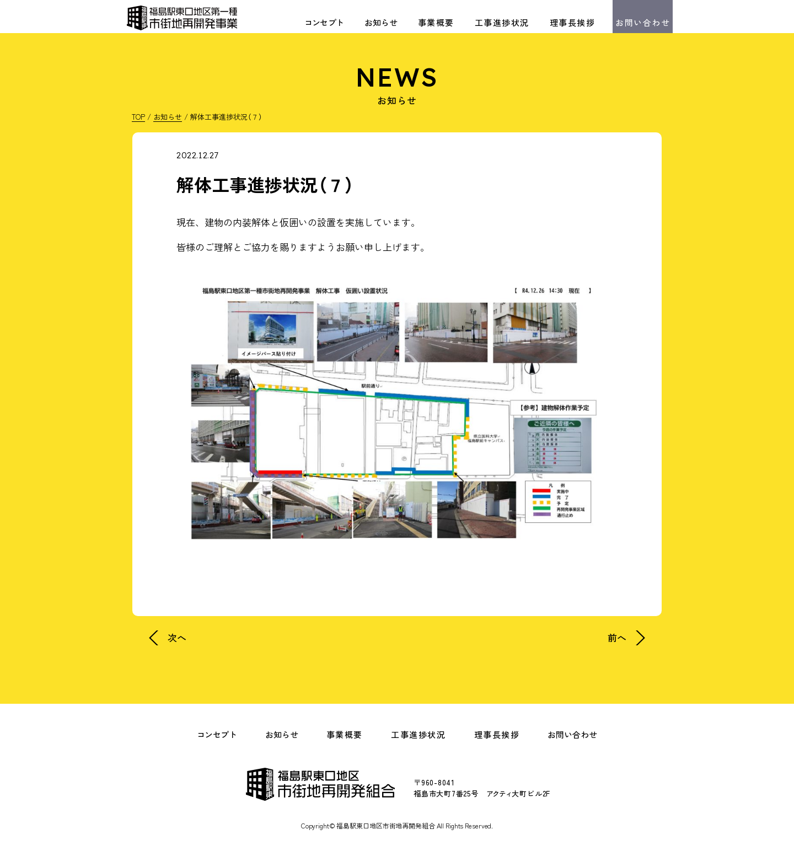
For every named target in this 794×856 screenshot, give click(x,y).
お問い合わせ (642, 22)
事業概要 (436, 22)
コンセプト (324, 22)
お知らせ (381, 22)
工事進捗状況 (502, 22)
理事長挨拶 (573, 22)
